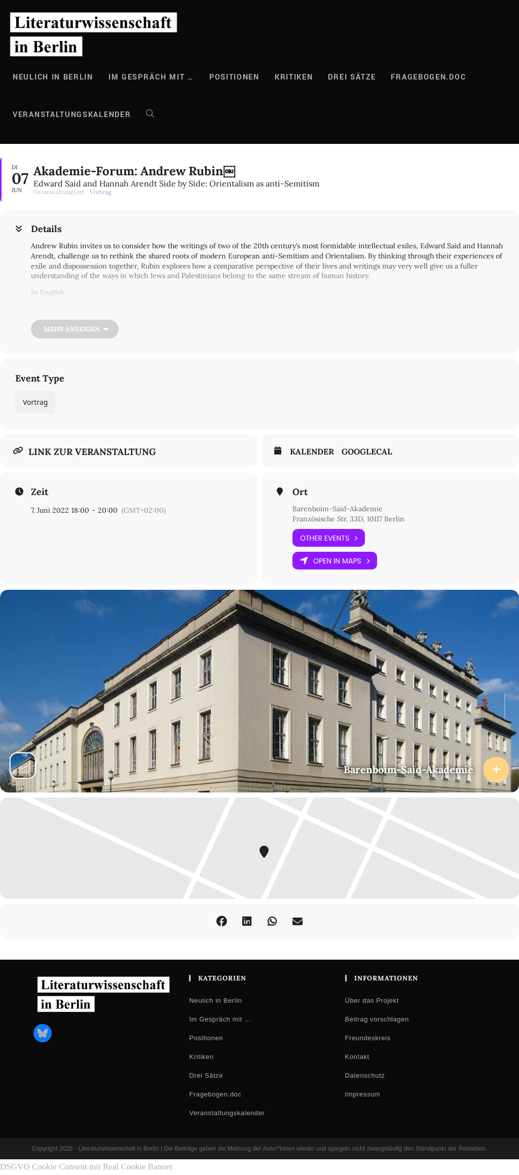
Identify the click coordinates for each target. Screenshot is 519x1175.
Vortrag (35, 402)
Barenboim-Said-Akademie (337, 508)
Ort (300, 492)
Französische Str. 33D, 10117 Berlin (348, 518)
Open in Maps (334, 560)
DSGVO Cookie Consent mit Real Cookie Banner (86, 1166)
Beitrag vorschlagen (377, 1019)
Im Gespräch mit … (220, 1019)
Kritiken (201, 1056)
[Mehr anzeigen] (75, 329)
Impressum (363, 1094)
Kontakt (357, 1056)
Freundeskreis (368, 1038)
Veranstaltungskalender (227, 1113)
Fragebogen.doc (215, 1094)
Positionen (206, 1038)
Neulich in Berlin (215, 1000)
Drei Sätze (206, 1075)
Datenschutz (365, 1075)
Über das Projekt (372, 1000)
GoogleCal (367, 452)
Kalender (312, 452)
